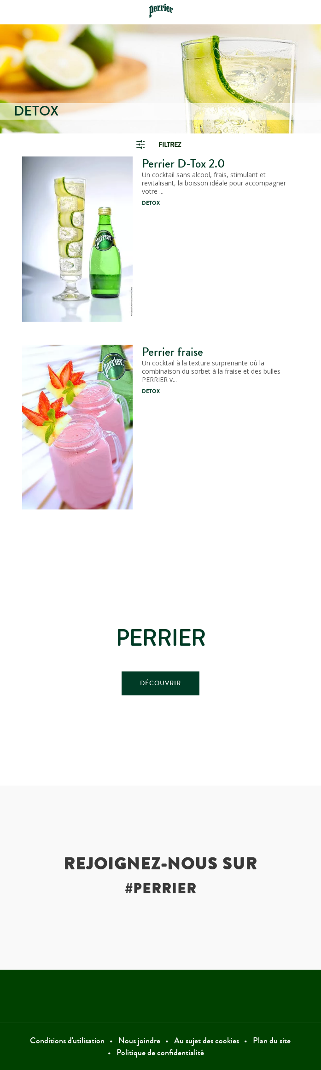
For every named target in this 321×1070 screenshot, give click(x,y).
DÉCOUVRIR (160, 683)
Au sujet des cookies (206, 1041)
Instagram (252, 996)
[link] (160, 145)
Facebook (69, 996)
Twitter (160, 996)
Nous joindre (139, 1041)
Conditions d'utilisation (67, 1041)
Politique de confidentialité (160, 1052)
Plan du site (272, 1041)
